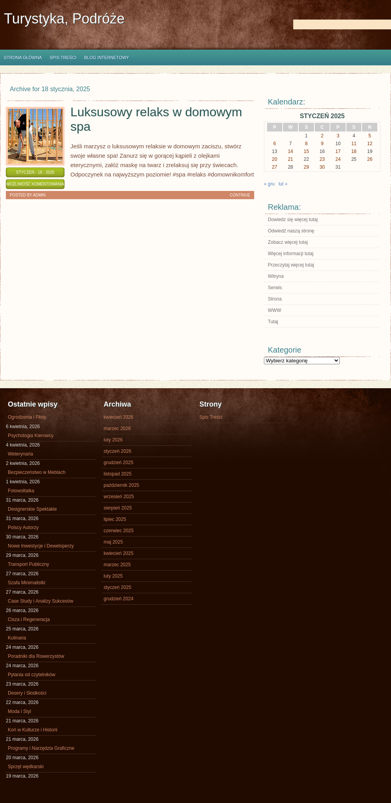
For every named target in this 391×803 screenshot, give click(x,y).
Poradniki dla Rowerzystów (36, 656)
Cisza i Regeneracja (29, 619)
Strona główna (23, 57)
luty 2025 (113, 576)
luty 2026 (113, 440)
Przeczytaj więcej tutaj (291, 265)
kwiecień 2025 (118, 553)
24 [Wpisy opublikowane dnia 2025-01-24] (338, 159)
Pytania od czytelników (31, 674)
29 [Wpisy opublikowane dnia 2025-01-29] (306, 167)
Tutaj (273, 321)
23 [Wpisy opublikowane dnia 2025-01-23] (322, 159)
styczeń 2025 (117, 587)
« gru (269, 184)
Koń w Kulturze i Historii (32, 730)
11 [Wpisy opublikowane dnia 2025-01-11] (353, 143)
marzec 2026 (117, 428)
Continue (240, 195)
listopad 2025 (117, 474)
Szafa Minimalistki (26, 582)
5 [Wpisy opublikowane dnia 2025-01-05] (369, 136)
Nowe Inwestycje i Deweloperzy (41, 546)
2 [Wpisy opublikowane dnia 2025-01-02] (322, 136)
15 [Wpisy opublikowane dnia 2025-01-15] (306, 151)
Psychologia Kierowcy (31, 435)
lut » (282, 184)
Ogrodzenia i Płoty (27, 417)
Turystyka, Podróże (64, 19)
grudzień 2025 (118, 462)
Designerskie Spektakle (32, 509)
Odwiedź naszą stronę (291, 231)
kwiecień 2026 (118, 417)
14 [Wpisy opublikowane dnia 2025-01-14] (290, 151)
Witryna (276, 276)
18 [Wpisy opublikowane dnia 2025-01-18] (353, 151)
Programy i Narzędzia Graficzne (41, 748)
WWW (274, 310)
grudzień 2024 (118, 598)
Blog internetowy (106, 57)
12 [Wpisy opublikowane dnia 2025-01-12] (369, 143)
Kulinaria (17, 638)
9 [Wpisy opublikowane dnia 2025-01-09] (322, 143)
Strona (275, 299)
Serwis (275, 287)
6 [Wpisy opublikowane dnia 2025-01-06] (274, 143)
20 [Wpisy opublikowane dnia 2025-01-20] (274, 159)
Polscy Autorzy (23, 527)
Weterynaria (20, 454)
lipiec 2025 (115, 519)
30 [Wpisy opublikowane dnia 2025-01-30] (322, 167)
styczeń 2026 (117, 451)
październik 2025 (121, 485)
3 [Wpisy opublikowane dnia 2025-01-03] (338, 136)
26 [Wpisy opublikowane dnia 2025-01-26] (369, 159)
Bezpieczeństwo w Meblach (36, 472)
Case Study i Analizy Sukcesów (40, 601)
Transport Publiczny (28, 564)
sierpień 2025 (118, 508)
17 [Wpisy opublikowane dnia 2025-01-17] (338, 151)
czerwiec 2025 (119, 530)
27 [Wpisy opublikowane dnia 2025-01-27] (274, 167)
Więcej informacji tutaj (291, 253)
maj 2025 (113, 542)
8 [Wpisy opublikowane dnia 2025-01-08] (306, 143)
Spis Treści (63, 57)
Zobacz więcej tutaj (288, 242)
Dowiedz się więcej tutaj (292, 219)
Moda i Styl (19, 711)
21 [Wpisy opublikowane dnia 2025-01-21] (290, 159)
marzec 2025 (117, 564)
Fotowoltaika (21, 490)
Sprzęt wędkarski (25, 766)
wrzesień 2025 (119, 496)
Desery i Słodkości (27, 693)
